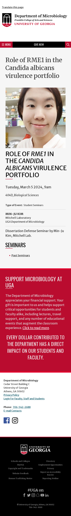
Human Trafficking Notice (20, 478)
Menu (6, 44)
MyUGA (20, 465)
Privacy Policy (11, 394)
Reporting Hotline (50, 478)
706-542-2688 (22, 407)
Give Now (39, 44)
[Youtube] (42, 495)
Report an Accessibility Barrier (50, 473)
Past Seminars (20, 255)
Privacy (50, 468)
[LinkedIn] (47, 495)
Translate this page (13, 7)
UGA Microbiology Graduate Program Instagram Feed (15, 420)
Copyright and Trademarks (20, 468)
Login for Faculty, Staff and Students (24, 398)
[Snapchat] (38, 495)
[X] (29, 495)
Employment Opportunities (50, 465)
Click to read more (36, 328)
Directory (50, 461)
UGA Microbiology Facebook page (7, 420)
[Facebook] (24, 495)
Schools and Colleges (20, 461)
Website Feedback (20, 473)
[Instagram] (33, 495)
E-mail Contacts (13, 410)
